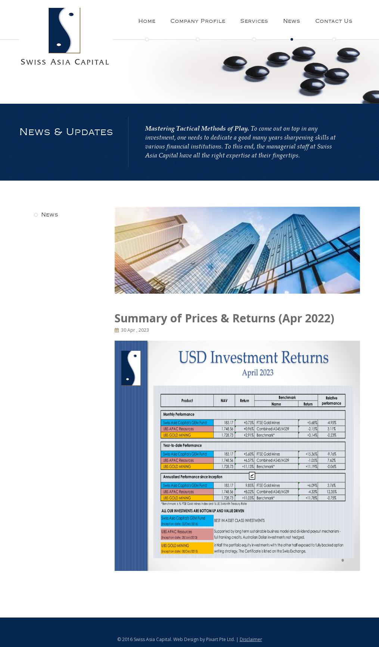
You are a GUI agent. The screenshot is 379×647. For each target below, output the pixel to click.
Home (146, 21)
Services (254, 21)
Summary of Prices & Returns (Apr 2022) (224, 318)
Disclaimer (251, 639)
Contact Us (333, 21)
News (291, 21)
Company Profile (197, 21)
